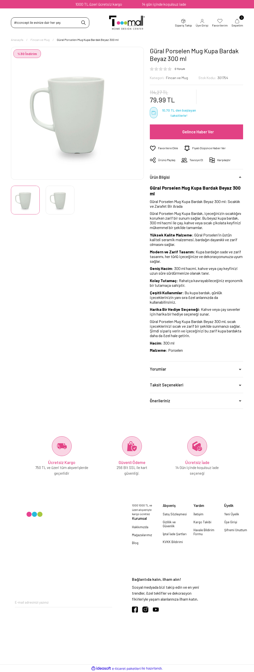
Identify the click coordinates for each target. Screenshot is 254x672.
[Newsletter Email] (63, 602)
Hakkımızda (140, 527)
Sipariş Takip (183, 23)
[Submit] (108, 602)
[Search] (50, 22)
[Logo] (127, 23)
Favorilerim (220, 23)
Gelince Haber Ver (198, 131)
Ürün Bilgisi (160, 177)
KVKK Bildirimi (173, 542)
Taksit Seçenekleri (166, 384)
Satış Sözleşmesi (175, 514)
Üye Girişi (202, 23)
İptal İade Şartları (175, 534)
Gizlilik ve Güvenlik (169, 524)
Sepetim (237, 23)
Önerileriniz (160, 400)
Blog (135, 543)
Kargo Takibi (202, 522)
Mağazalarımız (142, 535)
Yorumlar (158, 369)
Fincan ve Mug (177, 78)
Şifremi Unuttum (235, 530)
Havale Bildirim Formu (203, 532)
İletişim (198, 514)
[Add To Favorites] (164, 148)
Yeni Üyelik (231, 514)
